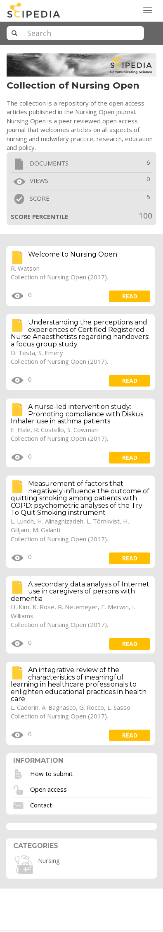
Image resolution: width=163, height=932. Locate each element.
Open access (48, 789)
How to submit (51, 773)
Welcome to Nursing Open (72, 254)
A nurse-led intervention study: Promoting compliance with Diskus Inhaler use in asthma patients (77, 414)
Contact (41, 804)
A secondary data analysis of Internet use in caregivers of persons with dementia (80, 591)
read (129, 296)
